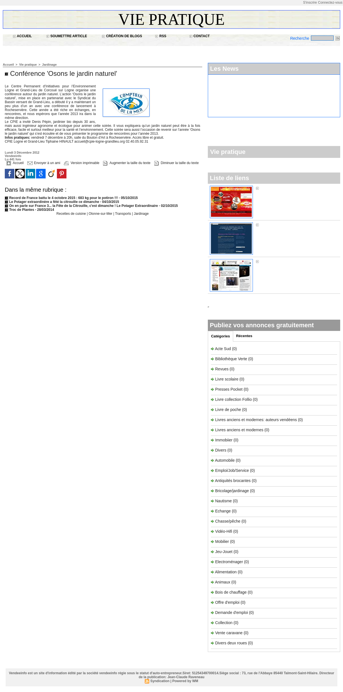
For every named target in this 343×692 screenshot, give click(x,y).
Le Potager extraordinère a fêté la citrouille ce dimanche (52, 202)
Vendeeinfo (13, 156)
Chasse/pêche (227, 521)
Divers (221, 450)
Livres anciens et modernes (239, 430)
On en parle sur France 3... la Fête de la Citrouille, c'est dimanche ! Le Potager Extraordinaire (81, 206)
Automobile (225, 460)
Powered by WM (185, 681)
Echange (223, 511)
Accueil (22, 36)
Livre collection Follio (233, 399)
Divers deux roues (231, 643)
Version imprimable (81, 163)
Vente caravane (228, 633)
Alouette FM (270, 188)
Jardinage (49, 64)
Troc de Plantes (19, 210)
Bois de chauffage (231, 592)
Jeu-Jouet (223, 551)
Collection (224, 622)
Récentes (244, 336)
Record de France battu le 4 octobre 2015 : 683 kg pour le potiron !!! (61, 198)
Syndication (160, 681)
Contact (199, 36)
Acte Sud (223, 348)
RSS (160, 36)
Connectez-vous (330, 3)
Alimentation (226, 572)
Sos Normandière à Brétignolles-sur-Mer (295, 224)
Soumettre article (66, 36)
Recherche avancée (303, 43)
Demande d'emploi (232, 612)
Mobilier (222, 541)
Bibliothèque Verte (231, 359)
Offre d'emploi (227, 602)
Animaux (222, 582)
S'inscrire (310, 3)
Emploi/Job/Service (232, 470)
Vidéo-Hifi (224, 531)
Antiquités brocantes (233, 480)
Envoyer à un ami (43, 163)
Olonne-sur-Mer (101, 214)
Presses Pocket (229, 389)
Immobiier (224, 440)
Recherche (300, 38)
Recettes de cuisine (71, 214)
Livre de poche (228, 409)
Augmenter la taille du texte (126, 163)
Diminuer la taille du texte (176, 163)
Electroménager (229, 562)
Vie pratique (171, 19)
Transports (123, 214)
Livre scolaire (226, 379)
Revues (222, 369)
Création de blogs (122, 36)
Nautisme (223, 501)
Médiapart (269, 261)
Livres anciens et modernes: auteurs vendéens (256, 419)
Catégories (220, 336)
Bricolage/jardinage (232, 490)
